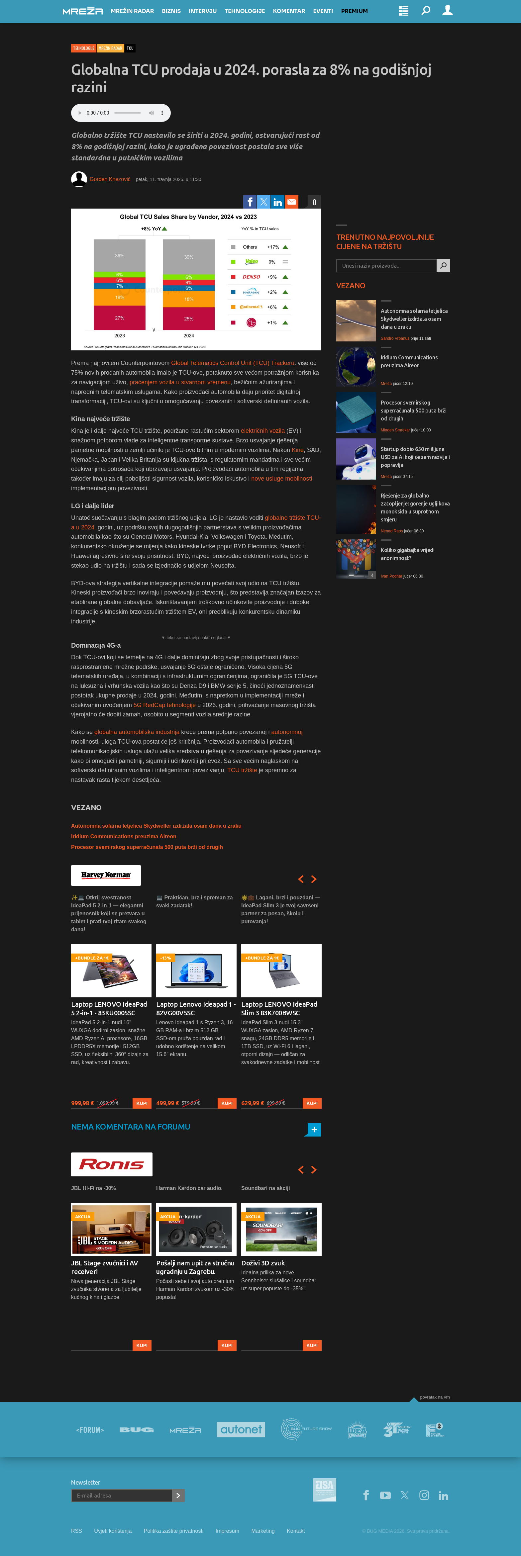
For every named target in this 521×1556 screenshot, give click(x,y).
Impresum (227, 1531)
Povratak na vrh (435, 1397)
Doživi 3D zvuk (263, 1263)
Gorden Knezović (110, 179)
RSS (76, 1531)
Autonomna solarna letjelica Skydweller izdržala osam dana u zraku (156, 826)
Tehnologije (253, 17)
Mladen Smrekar (395, 430)
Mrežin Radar (140, 17)
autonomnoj (286, 732)
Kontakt (296, 1531)
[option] (111, 1001)
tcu (130, 48)
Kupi (142, 1103)
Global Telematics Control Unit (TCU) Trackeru (232, 363)
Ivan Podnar (391, 576)
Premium (363, 17)
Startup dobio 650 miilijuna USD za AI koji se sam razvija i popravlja (415, 457)
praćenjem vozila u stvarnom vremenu (180, 382)
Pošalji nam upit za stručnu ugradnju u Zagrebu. (195, 1267)
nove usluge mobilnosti (281, 478)
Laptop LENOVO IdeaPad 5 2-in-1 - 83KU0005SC (109, 1008)
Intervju (211, 17)
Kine (298, 450)
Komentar (297, 17)
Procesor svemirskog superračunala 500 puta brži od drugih (147, 847)
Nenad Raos (392, 531)
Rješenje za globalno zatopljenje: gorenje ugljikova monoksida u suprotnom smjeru (415, 507)
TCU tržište (242, 770)
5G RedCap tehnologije (165, 705)
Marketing (262, 1531)
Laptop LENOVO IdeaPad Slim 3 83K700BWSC (279, 1008)
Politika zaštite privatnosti (174, 1531)
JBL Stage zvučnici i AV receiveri (104, 1267)
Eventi (331, 17)
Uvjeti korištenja (113, 1531)
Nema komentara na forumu (130, 1126)
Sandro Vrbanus (395, 338)
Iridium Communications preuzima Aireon (123, 836)
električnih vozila (263, 430)
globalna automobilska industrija (136, 732)
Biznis (179, 17)
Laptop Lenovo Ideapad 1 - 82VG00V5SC (196, 1008)
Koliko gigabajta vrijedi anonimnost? (407, 554)
